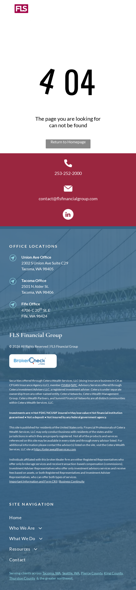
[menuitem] (68, 517)
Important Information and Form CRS (33, 481)
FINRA (65, 385)
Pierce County (91, 573)
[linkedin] (68, 215)
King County (113, 573)
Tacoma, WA (51, 573)
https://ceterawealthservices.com (55, 449)
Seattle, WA (71, 573)
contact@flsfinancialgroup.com (68, 198)
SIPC (74, 385)
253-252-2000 (68, 173)
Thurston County (22, 578)
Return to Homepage (68, 141)
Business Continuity (71, 481)
